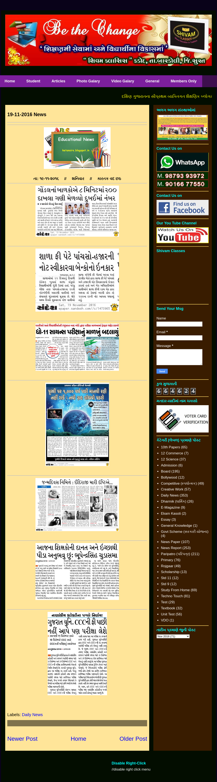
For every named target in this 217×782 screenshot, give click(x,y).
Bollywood (169, 477)
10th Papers (170, 447)
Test (164, 602)
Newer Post (22, 738)
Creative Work (172, 489)
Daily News (32, 714)
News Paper (170, 542)
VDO (165, 620)
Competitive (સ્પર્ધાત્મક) (179, 483)
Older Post (133, 738)
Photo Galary (88, 81)
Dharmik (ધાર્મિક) (173, 501)
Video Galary (122, 81)
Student (33, 81)
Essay (165, 520)
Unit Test (168, 614)
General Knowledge (176, 526)
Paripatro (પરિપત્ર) (175, 554)
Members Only (184, 81)
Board (165, 471)
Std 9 (165, 584)
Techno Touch (172, 596)
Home (78, 738)
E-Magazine (170, 507)
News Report (171, 548)
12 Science (169, 459)
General (152, 81)
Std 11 (166, 578)
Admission (169, 465)
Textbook (168, 608)
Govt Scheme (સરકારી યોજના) (184, 532)
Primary (167, 560)
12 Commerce (172, 453)
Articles (58, 81)
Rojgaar (167, 566)
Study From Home (175, 590)
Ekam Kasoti (171, 513)
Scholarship (170, 572)
